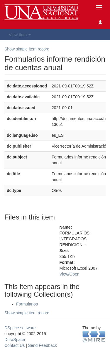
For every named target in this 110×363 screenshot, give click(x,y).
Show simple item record (26, 49)
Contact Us (14, 345)
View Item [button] (20, 34)
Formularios (27, 304)
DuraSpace (14, 339)
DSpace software (20, 327)
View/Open (69, 274)
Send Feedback (42, 345)
